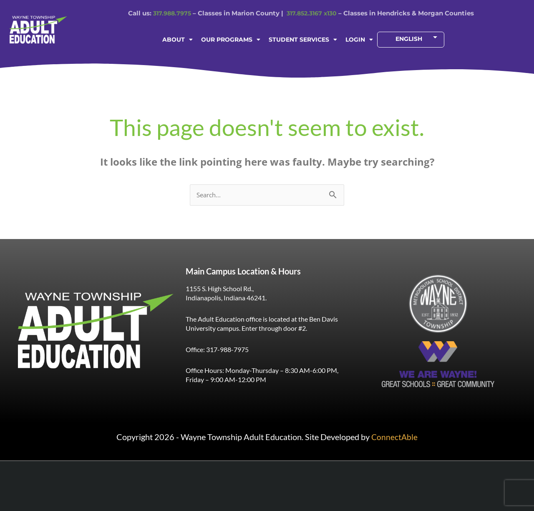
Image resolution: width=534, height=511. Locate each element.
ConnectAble (394, 437)
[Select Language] (409, 37)
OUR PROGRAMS (230, 37)
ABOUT (177, 37)
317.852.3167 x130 (313, 6)
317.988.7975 (169, 6)
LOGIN (359, 37)
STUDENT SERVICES (303, 37)
